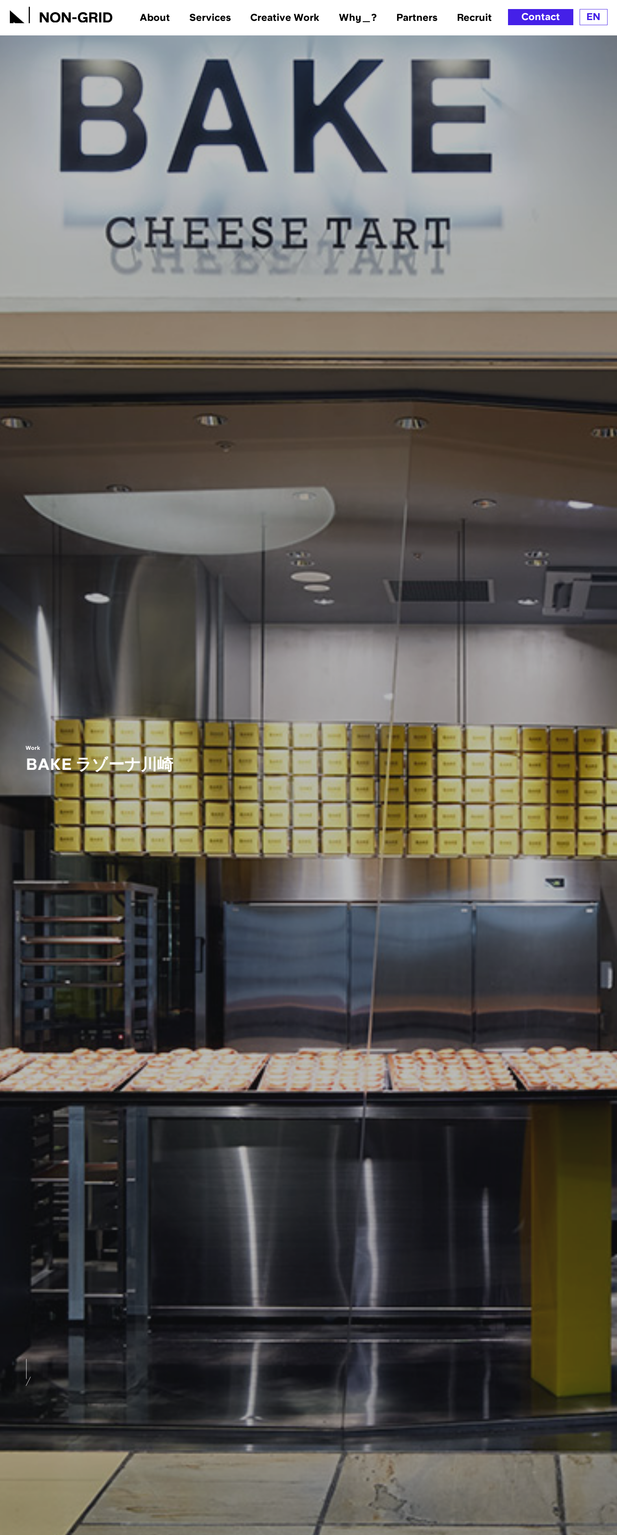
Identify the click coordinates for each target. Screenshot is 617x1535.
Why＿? (358, 17)
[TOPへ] (61, 13)
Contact (540, 16)
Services (210, 17)
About (155, 17)
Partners (417, 17)
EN (593, 16)
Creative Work (285, 17)
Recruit (474, 17)
